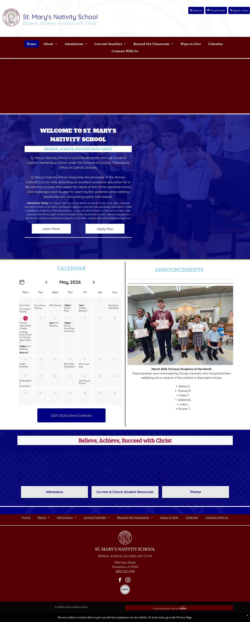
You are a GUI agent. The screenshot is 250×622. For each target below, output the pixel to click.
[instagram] (128, 581)
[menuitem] (31, 43)
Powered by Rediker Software (166, 608)
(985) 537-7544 (125, 571)
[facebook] (120, 581)
